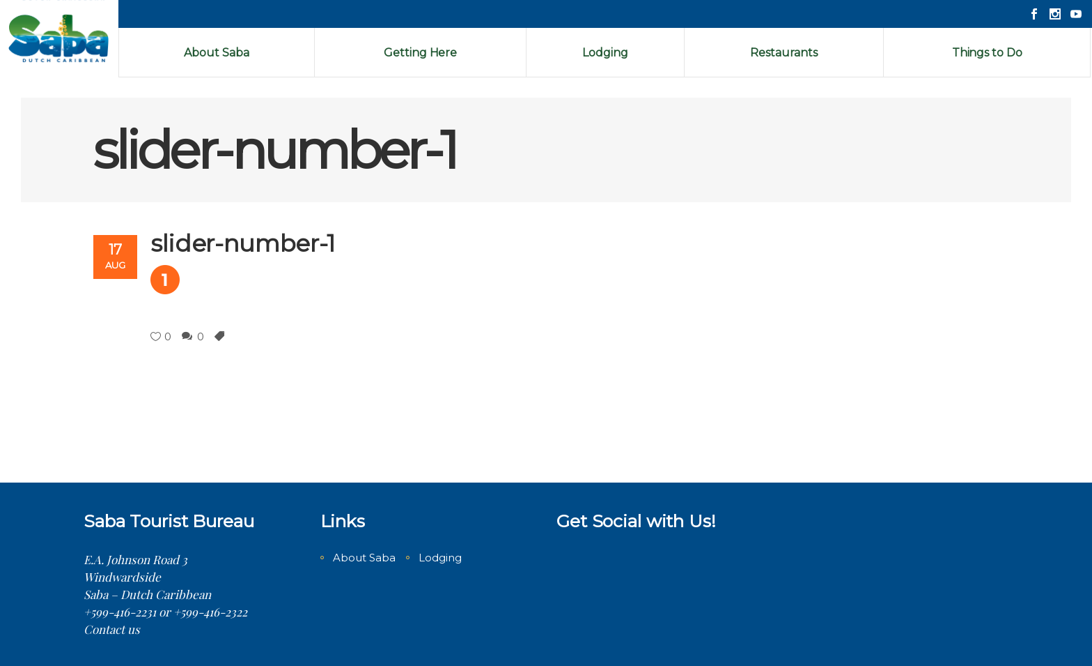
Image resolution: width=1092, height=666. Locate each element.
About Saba (364, 557)
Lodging (440, 557)
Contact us (112, 629)
